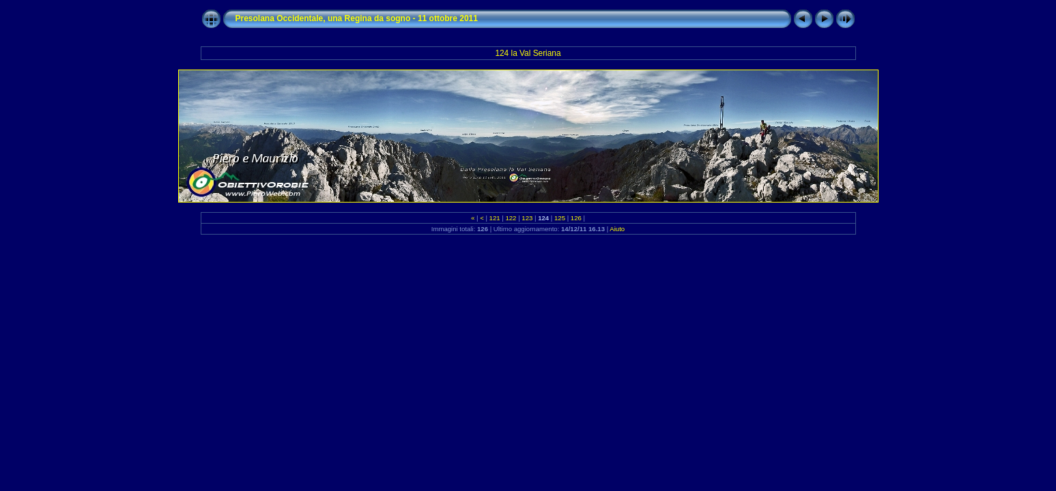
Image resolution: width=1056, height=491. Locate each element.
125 (559, 218)
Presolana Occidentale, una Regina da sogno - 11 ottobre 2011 (357, 18)
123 (527, 218)
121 (494, 218)
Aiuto (617, 229)
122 (511, 218)
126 (576, 218)
